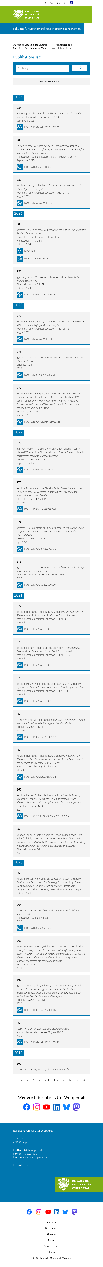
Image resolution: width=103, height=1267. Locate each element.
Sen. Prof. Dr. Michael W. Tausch (31, 48)
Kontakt (18, 1165)
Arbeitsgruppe (64, 44)
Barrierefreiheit (51, 1246)
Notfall (65, 3)
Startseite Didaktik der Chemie (30, 44)
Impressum (51, 1222)
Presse (51, 1240)
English (87, 3)
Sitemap (51, 1252)
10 (70, 1080)
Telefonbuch (52, 3)
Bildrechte (51, 1234)
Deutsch (79, 3)
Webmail (59, 3)
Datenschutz (51, 1228)
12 (83, 1080)
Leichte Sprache (72, 3)
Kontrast (45, 3)
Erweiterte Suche (49, 81)
